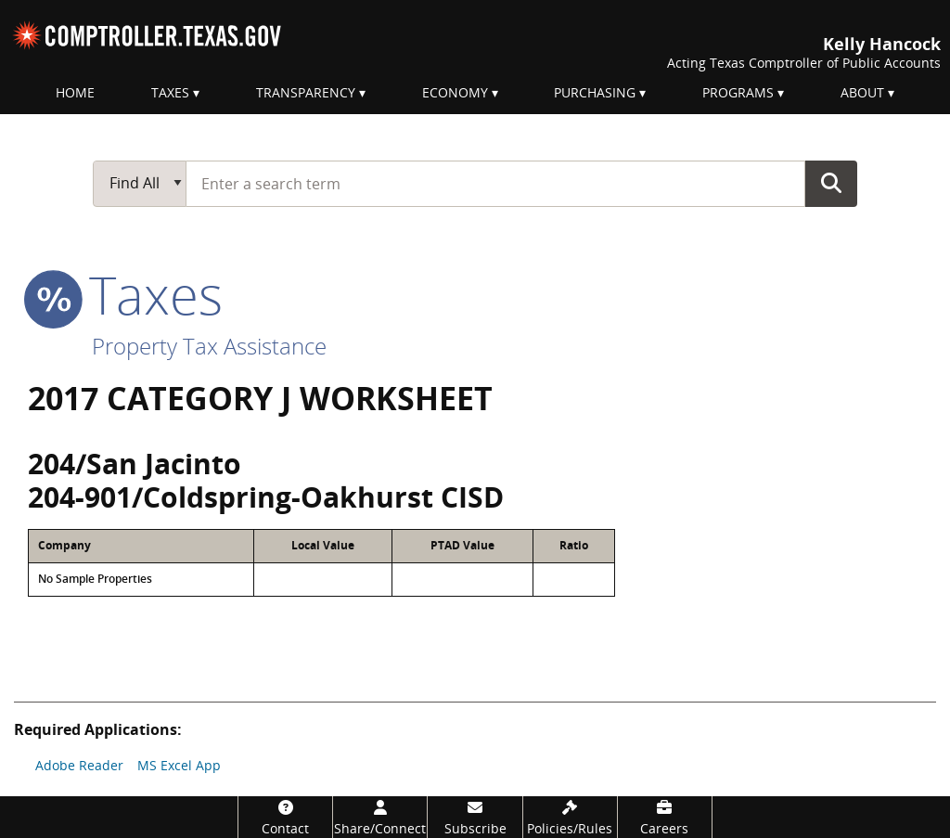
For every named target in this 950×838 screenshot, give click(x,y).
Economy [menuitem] (455, 92)
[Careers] (665, 817)
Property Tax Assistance (209, 345)
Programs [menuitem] (738, 92)
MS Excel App (179, 765)
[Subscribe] (474, 817)
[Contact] (285, 817)
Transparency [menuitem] (305, 92)
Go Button (831, 183)
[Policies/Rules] (570, 817)
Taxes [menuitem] (170, 92)
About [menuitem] (862, 92)
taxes (125, 294)
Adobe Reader (79, 765)
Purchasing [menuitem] (594, 92)
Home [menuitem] (75, 92)
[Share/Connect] (380, 817)
